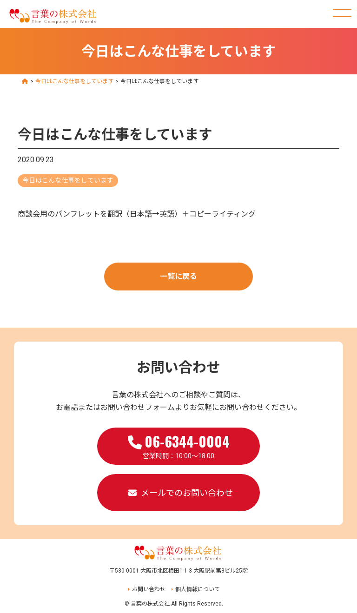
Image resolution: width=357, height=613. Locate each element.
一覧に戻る (178, 276)
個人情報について (197, 589)
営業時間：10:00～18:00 (179, 445)
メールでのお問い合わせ (187, 493)
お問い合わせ (148, 589)
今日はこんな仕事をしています (67, 180)
